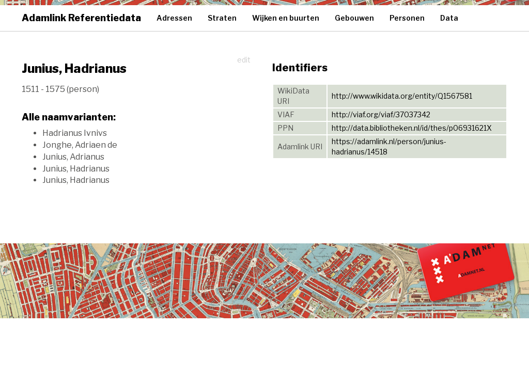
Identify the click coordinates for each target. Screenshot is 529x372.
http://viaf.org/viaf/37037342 (381, 114)
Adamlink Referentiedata (81, 17)
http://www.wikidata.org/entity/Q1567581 (402, 95)
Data (449, 17)
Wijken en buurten (285, 17)
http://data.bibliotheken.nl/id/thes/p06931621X (412, 127)
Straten (222, 17)
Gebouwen (354, 17)
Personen (407, 17)
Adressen (174, 17)
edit (244, 59)
